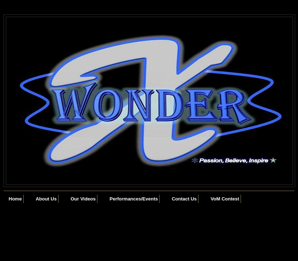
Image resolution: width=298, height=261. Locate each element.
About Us (46, 199)
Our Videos (83, 199)
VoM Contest (225, 199)
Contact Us (184, 199)
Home (15, 199)
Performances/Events (134, 199)
